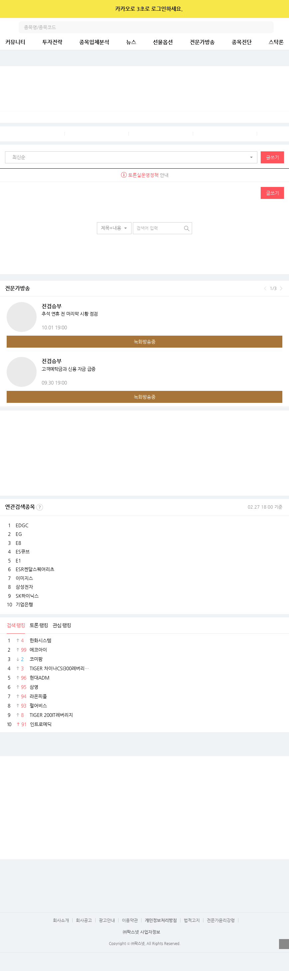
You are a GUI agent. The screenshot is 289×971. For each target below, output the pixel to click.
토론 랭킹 (39, 625)
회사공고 (84, 920)
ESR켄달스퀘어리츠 (35, 569)
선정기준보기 (39, 507)
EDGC (22, 525)
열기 (284, 944)
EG (19, 534)
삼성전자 (24, 586)
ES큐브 (23, 551)
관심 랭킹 (62, 625)
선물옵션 (163, 42)
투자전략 (52, 42)
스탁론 (276, 42)
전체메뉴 (283, 27)
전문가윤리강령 (221, 920)
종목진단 (242, 42)
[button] (133, 157)
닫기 (279, 9)
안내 (144, 175)
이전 (265, 288)
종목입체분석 (94, 42)
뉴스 (131, 42)
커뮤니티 (15, 42)
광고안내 (107, 920)
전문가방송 (202, 42)
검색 (268, 27)
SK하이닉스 (27, 595)
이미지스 (24, 578)
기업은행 (24, 604)
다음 (281, 288)
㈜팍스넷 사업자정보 (141, 932)
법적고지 (192, 920)
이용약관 (130, 920)
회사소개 (61, 920)
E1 (18, 560)
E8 (18, 543)
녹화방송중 (144, 341)
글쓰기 (272, 157)
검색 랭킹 (16, 625)
